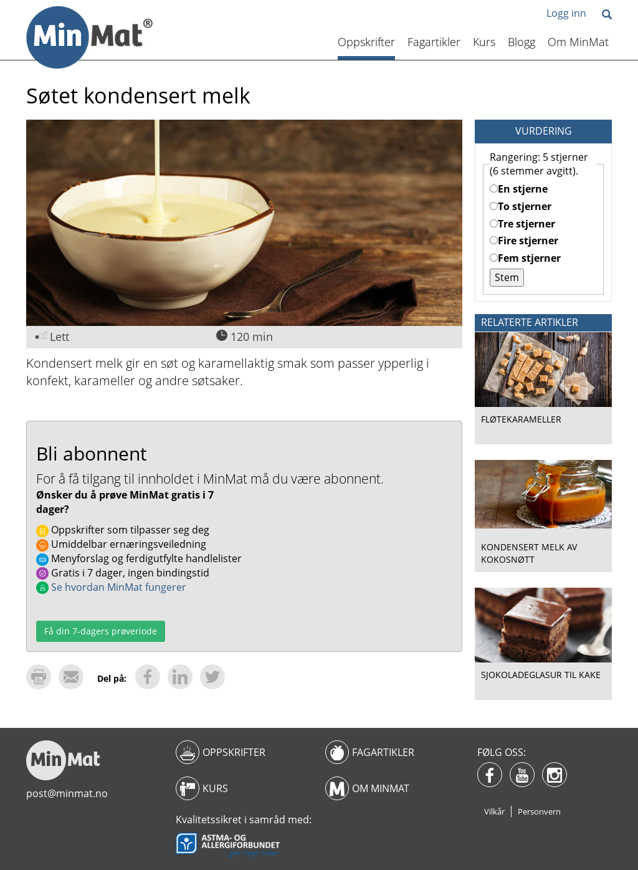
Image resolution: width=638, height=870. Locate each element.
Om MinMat (578, 41)
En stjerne (519, 189)
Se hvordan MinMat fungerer (111, 587)
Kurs (484, 41)
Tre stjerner (522, 224)
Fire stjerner (524, 240)
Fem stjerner (525, 258)
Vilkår (494, 811)
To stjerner (520, 206)
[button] (607, 15)
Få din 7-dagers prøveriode (100, 631)
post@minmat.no (67, 793)
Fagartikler (433, 41)
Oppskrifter (366, 41)
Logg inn (566, 13)
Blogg (521, 41)
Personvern (539, 811)
